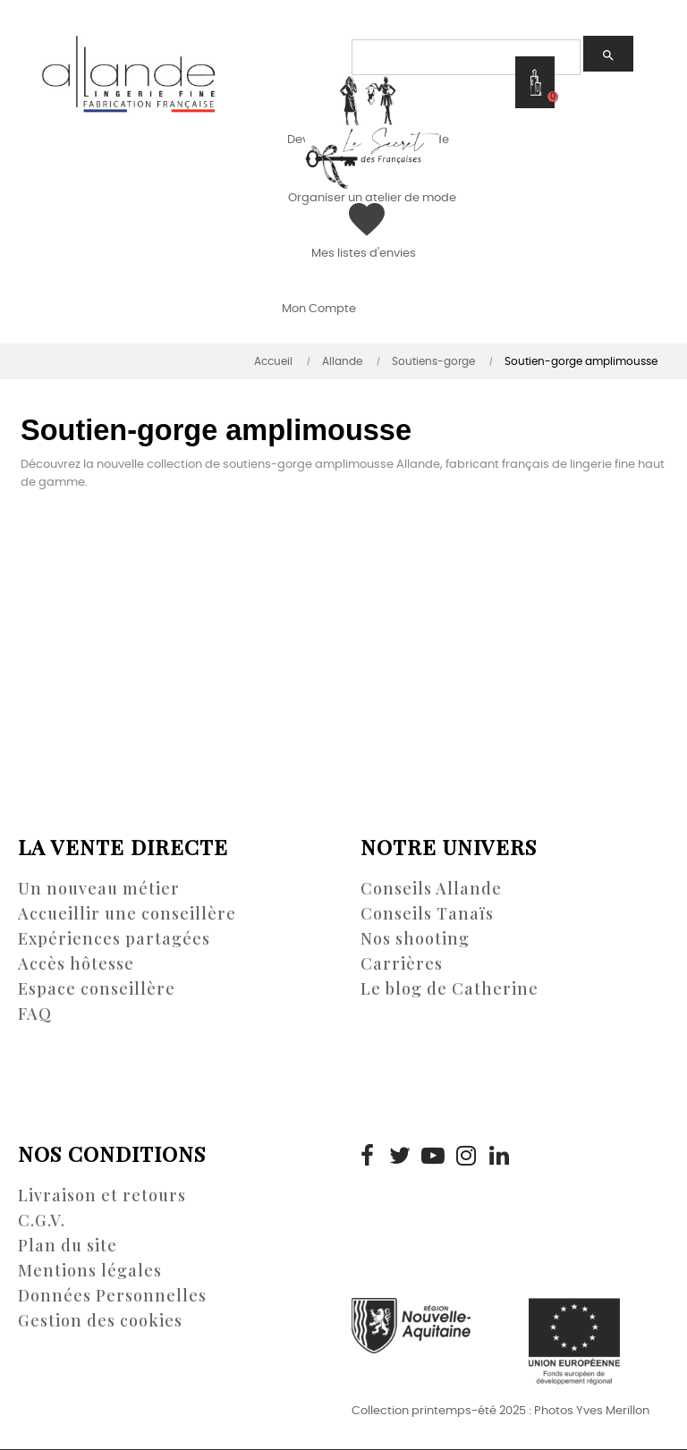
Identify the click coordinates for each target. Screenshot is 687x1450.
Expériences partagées (114, 938)
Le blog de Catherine (449, 988)
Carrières (401, 963)
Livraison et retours (102, 1195)
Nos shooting (415, 938)
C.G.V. (41, 1220)
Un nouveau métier (99, 888)
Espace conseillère (96, 988)
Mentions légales (90, 1270)
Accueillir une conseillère (127, 913)
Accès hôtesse (76, 963)
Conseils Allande (431, 888)
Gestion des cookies (100, 1320)
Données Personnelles (112, 1295)
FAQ (35, 1013)
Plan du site (67, 1245)
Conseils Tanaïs (427, 913)
